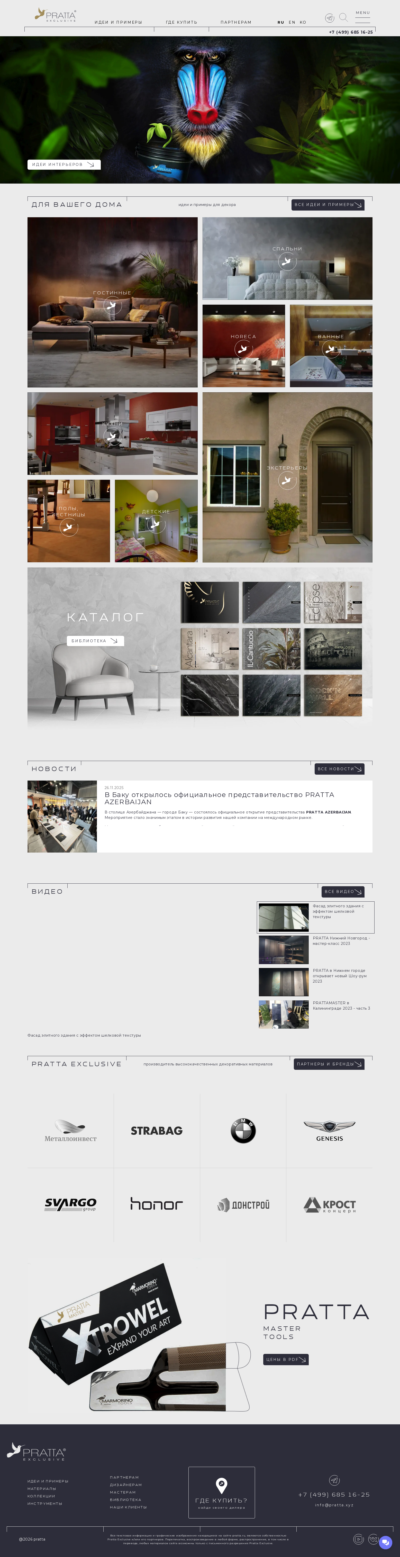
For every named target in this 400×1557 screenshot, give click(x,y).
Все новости (339, 769)
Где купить (182, 22)
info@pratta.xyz (334, 1505)
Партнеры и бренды (329, 1064)
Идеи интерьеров (63, 164)
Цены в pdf (286, 1359)
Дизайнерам (126, 1485)
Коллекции (42, 1496)
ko (303, 22)
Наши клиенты (128, 1507)
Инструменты (45, 1504)
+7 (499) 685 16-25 (351, 32)
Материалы (42, 1489)
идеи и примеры (119, 22)
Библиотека (94, 640)
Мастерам (123, 1493)
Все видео (343, 892)
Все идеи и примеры (328, 205)
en (292, 22)
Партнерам (236, 22)
